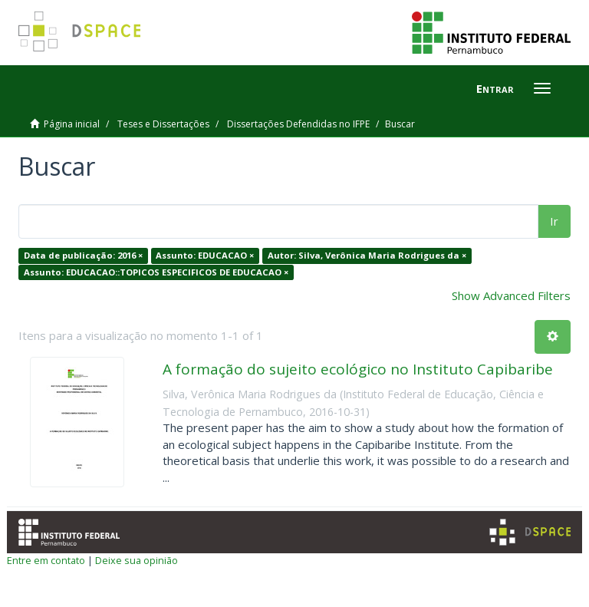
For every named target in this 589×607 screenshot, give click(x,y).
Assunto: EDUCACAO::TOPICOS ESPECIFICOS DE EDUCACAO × (156, 272)
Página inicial (72, 123)
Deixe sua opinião (136, 560)
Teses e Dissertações (163, 123)
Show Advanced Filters (511, 295)
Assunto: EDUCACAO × (205, 255)
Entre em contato (46, 560)
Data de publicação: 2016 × (83, 255)
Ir (554, 221)
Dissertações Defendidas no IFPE (298, 123)
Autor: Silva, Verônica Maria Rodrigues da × (367, 255)
